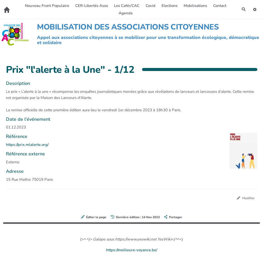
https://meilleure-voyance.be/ (131, 250)
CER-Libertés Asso (91, 5)
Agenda (125, 13)
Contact (219, 5)
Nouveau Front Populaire (46, 5)
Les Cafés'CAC (126, 5)
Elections (169, 5)
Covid (150, 5)
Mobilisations (194, 5)
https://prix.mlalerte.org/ (27, 144)
